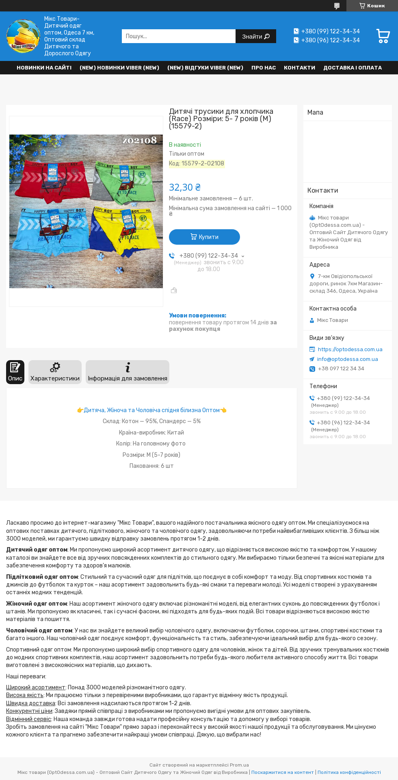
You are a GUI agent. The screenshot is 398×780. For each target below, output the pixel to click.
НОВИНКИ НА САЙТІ (44, 68)
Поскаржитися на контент (282, 772)
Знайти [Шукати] (253, 36)
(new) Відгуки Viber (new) (205, 68)
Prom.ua (239, 765)
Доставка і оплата (352, 68)
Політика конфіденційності (349, 772)
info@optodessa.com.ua (347, 359)
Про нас (263, 68)
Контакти (299, 68)
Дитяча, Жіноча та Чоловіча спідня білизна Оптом (152, 410)
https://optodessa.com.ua (350, 349)
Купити (208, 237)
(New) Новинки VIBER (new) (119, 68)
